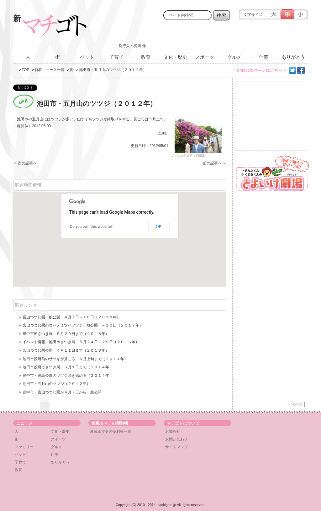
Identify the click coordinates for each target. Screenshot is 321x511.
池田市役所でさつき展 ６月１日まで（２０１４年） (68, 367)
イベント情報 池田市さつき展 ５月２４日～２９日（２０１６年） (81, 342)
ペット (87, 57)
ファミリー (24, 447)
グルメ (234, 57)
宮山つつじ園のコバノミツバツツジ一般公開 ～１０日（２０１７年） (83, 325)
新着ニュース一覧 (49, 70)
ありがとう (293, 57)
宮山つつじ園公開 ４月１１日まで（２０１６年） (66, 350)
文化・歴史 (175, 57)
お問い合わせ (176, 439)
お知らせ (172, 431)
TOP (25, 70)
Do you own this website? (91, 226)
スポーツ (204, 57)
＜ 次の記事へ (25, 163)
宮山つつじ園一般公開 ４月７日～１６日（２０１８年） (71, 317)
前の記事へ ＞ (214, 163)
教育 (145, 57)
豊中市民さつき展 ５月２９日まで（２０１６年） (66, 334)
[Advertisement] (234, 36)
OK (158, 226)
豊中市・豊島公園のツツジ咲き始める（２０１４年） (68, 375)
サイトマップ (176, 447)
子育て (116, 57)
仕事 (263, 57)
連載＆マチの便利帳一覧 (110, 431)
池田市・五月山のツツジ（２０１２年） (56, 384)
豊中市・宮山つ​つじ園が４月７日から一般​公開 (64, 392)
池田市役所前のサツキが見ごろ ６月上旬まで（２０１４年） (75, 359)
